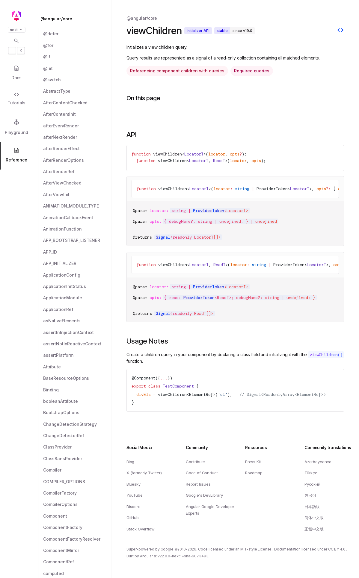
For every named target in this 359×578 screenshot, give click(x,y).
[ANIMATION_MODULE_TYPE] (77, 206)
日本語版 (312, 506)
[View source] (340, 31)
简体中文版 (314, 518)
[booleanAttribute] (77, 401)
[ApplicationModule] (77, 298)
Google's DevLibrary (204, 495)
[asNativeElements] (77, 321)
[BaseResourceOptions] (77, 378)
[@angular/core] (74, 19)
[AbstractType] (77, 91)
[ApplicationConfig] (77, 275)
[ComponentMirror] (77, 550)
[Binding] (77, 390)
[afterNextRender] (77, 137)
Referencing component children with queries (177, 70)
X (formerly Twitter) (144, 473)
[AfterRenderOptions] (77, 160)
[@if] (77, 56)
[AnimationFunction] (77, 229)
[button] (16, 554)
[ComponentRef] (77, 562)
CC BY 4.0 (337, 549)
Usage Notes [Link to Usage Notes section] (147, 341)
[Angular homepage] (16, 16)
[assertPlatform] (77, 355)
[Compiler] (77, 470)
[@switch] (77, 80)
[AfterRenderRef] (77, 171)
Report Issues (198, 484)
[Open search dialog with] (16, 46)
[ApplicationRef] (77, 309)
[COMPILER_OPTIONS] (77, 481)
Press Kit (253, 461)
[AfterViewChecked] (77, 183)
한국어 (310, 495)
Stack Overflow (140, 529)
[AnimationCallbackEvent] (77, 217)
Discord (133, 506)
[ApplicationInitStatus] (77, 286)
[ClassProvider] (77, 447)
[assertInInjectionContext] (77, 332)
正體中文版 (314, 529)
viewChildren (167, 154)
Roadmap (254, 473)
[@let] (77, 68)
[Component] (77, 516)
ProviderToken (272, 188)
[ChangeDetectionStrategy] (77, 424)
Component (145, 378)
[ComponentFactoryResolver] (77, 539)
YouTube (134, 495)
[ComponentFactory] (77, 527)
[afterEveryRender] (77, 126)
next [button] (16, 30)
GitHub (132, 518)
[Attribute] (77, 367)
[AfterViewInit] (77, 194)
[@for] (77, 45)
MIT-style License (256, 549)
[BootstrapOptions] (77, 412)
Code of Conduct (202, 473)
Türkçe (310, 473)
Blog (130, 461)
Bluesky (133, 484)
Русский (312, 484)
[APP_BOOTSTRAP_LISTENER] (77, 240)
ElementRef (201, 394)
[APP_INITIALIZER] (77, 263)
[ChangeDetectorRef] (77, 435)
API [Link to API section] (131, 134)
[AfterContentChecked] (77, 103)
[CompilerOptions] (77, 504)
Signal (163, 237)
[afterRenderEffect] (77, 148)
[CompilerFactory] (77, 493)
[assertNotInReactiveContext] (77, 344)
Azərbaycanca (317, 461)
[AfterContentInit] (77, 114)
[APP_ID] (77, 252)
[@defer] (77, 33)
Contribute (195, 461)
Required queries (251, 70)
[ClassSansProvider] (77, 458)
